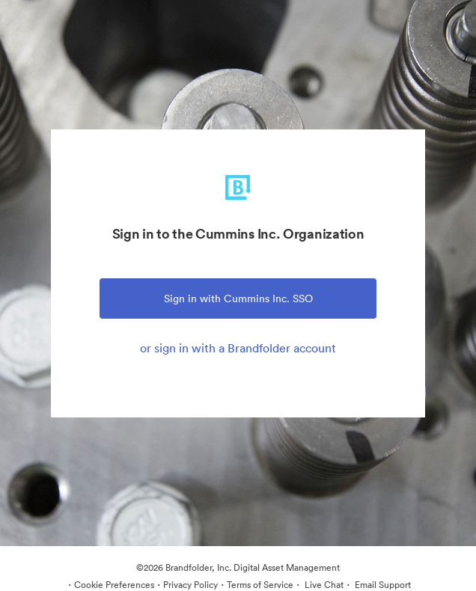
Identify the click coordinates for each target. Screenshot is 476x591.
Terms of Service (260, 584)
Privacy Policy (190, 584)
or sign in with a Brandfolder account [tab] (238, 347)
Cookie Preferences (114, 584)
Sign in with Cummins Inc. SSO (238, 298)
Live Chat (323, 584)
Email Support (382, 584)
